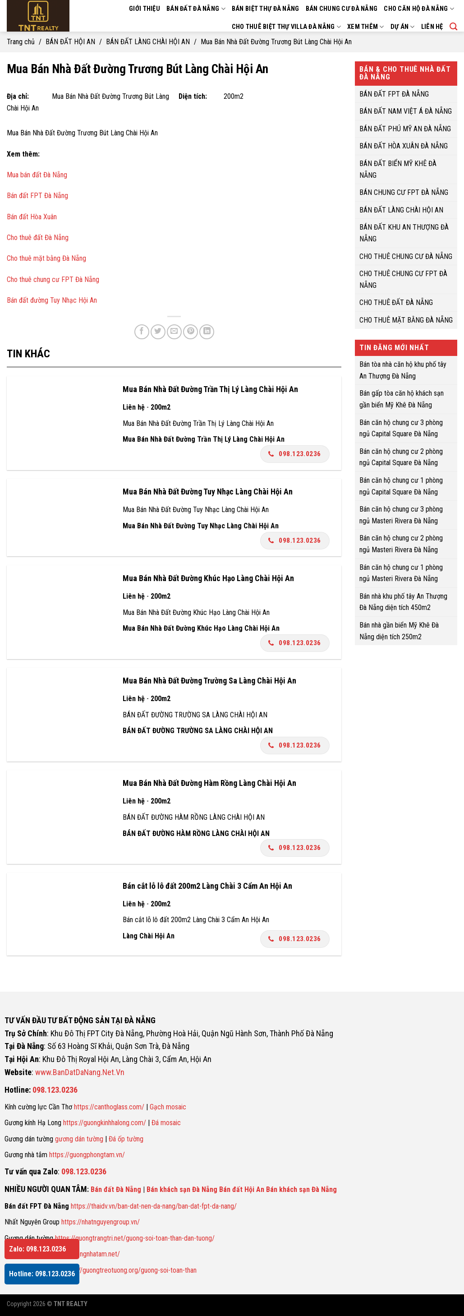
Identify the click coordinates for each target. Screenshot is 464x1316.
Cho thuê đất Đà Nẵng (38, 237)
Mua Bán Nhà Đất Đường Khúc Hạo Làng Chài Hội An (208, 578)
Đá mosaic (166, 1122)
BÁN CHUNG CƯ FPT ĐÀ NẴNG (403, 192)
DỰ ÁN (402, 27)
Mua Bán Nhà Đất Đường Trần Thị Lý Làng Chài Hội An (210, 389)
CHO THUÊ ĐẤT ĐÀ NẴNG (396, 302)
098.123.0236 (294, 454)
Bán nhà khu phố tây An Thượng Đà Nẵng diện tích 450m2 (403, 601)
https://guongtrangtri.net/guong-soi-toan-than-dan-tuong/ (135, 1238)
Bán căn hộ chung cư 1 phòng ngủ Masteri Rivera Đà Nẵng (401, 573)
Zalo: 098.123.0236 (37, 1249)
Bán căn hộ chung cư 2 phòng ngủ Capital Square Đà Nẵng (401, 457)
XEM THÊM (365, 27)
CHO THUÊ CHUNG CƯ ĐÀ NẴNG (405, 256)
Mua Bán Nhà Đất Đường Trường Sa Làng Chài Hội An (209, 680)
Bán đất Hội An (241, 1189)
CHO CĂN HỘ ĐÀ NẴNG (419, 9)
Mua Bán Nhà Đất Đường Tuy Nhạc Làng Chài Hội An (208, 491)
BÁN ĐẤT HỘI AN (70, 41)
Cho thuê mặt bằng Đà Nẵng (46, 258)
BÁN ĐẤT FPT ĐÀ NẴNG (394, 93)
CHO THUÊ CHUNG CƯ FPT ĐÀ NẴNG (403, 279)
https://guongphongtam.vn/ (87, 1154)
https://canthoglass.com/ (109, 1107)
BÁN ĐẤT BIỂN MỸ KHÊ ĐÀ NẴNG (397, 169)
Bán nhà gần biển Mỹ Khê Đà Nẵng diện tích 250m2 (399, 631)
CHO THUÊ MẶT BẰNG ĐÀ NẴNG (406, 320)
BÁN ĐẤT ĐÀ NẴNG (195, 9)
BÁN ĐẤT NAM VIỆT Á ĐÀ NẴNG (405, 111)
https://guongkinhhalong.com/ (104, 1122)
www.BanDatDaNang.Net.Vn (79, 1072)
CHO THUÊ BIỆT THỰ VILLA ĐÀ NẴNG (286, 27)
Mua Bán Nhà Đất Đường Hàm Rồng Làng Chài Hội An (209, 783)
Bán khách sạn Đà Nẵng (182, 1189)
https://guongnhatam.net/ (84, 1254)
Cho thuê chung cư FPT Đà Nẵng (53, 279)
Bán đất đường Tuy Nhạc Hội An (52, 300)
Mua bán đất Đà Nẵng (37, 175)
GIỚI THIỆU (144, 9)
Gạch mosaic (168, 1107)
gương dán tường (79, 1139)
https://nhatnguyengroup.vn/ (100, 1222)
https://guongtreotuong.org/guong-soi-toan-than (129, 1270)
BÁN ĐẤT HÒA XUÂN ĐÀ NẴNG (403, 146)
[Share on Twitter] (158, 331)
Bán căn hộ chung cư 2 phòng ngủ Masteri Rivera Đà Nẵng (401, 544)
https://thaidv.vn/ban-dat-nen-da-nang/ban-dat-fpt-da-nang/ (154, 1206)
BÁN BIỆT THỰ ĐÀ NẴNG (265, 9)
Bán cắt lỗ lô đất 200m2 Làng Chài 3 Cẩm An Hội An (207, 886)
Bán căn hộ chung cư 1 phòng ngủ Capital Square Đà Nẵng (401, 486)
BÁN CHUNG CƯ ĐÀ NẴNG (342, 9)
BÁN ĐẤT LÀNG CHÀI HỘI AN (148, 41)
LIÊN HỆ (432, 27)
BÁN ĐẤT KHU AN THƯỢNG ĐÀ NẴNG (404, 233)
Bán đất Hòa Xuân (32, 216)
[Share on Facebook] (141, 331)
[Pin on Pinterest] (190, 331)
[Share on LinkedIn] (206, 331)
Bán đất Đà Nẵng (116, 1189)
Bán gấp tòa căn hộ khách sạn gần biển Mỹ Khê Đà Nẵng (401, 399)
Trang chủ (21, 41)
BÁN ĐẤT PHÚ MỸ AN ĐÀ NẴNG (405, 128)
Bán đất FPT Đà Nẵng (37, 195)
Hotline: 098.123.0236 (42, 1274)
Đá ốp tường (126, 1139)
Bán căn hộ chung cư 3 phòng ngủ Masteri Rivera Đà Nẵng (401, 515)
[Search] (453, 27)
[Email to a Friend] (174, 331)
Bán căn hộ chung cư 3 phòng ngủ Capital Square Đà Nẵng (401, 428)
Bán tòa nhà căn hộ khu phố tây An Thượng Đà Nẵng (402, 370)
